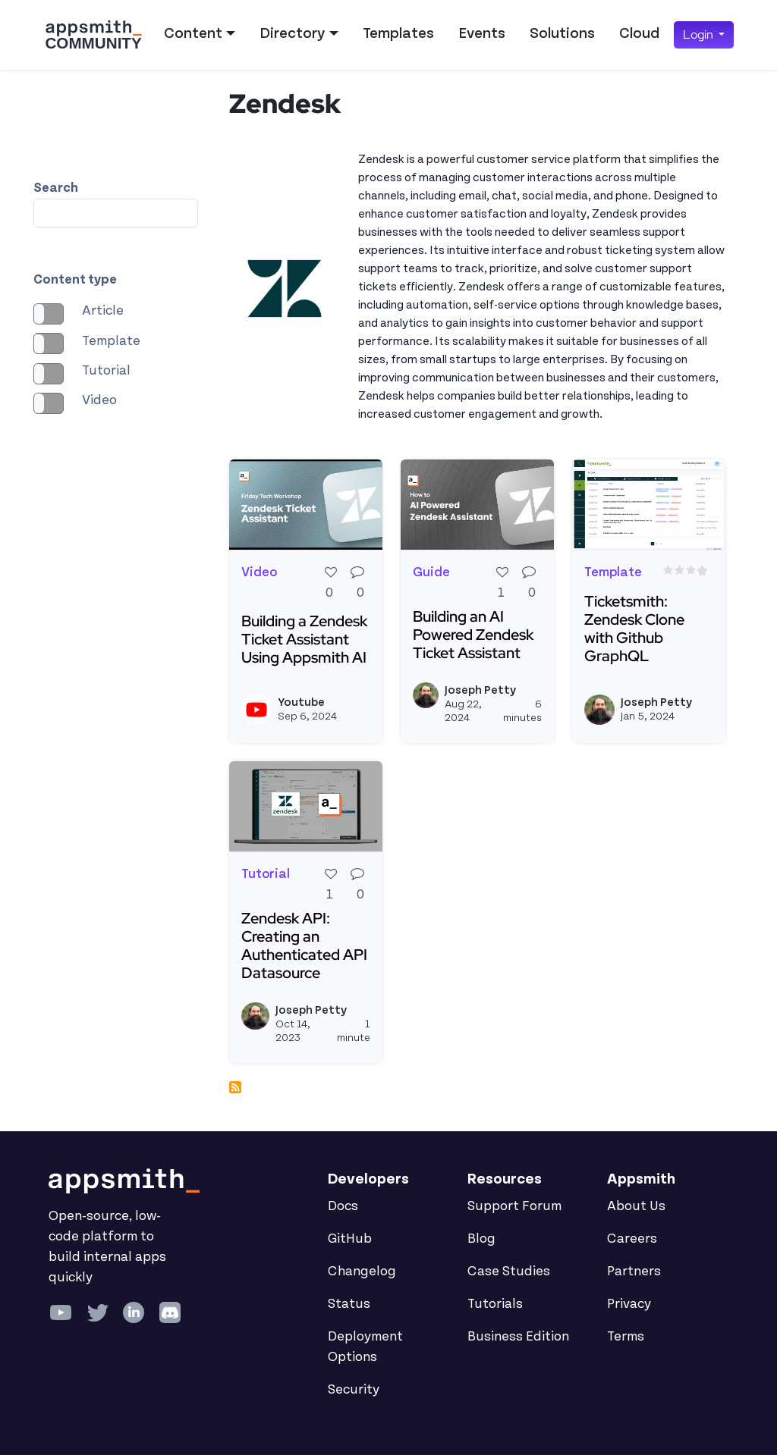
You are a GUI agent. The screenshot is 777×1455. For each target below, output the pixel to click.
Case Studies (508, 1271)
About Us (636, 1206)
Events (481, 33)
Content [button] (193, 33)
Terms (625, 1337)
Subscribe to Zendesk (235, 1087)
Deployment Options (365, 1347)
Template (111, 341)
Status (349, 1304)
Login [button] (699, 34)
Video (99, 400)
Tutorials (495, 1304)
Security (353, 1390)
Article (103, 311)
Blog (481, 1239)
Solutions (562, 33)
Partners (634, 1271)
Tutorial (106, 371)
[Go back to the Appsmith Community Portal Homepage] (93, 35)
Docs (343, 1206)
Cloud (639, 33)
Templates (398, 33)
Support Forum (514, 1206)
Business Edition (518, 1337)
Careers (632, 1239)
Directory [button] (292, 33)
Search (55, 188)
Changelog (362, 1271)
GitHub (350, 1239)
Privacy (629, 1304)
